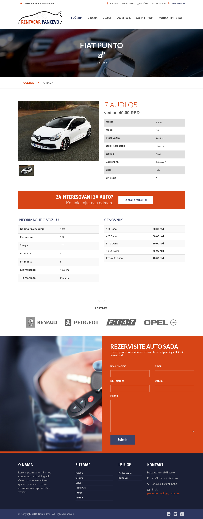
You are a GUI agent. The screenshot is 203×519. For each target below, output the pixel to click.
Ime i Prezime (118, 366)
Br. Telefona (117, 381)
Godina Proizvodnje (32, 229)
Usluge (107, 18)
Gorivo (110, 153)
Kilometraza (28, 269)
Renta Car (123, 478)
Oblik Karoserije (115, 145)
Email (158, 366)
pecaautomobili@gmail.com (163, 493)
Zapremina (112, 161)
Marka (109, 122)
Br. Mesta (26, 261)
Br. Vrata (111, 177)
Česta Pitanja (145, 18)
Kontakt (79, 497)
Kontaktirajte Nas (136, 199)
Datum (159, 381)
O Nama (93, 18)
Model (109, 130)
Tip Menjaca (28, 278)
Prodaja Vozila (125, 473)
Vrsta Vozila (113, 137)
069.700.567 (178, 3)
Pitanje (114, 395)
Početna (76, 18)
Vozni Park (124, 18)
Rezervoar (26, 237)
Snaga (24, 245)
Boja (108, 169)
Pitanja (79, 493)
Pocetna (28, 82)
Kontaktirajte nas (170, 18)
